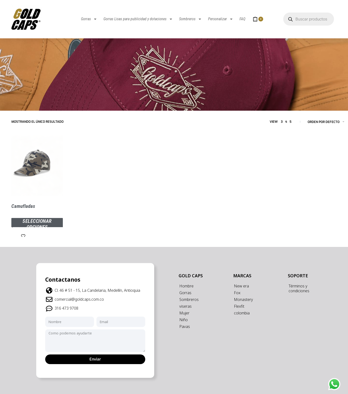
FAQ (242, 19)
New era (241, 286)
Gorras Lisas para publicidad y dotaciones (138, 19)
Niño (183, 319)
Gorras (89, 19)
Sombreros (190, 19)
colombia (242, 313)
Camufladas (23, 206)
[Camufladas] (37, 165)
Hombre (186, 286)
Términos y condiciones (299, 288)
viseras (185, 306)
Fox (237, 292)
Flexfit (239, 306)
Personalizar (220, 19)
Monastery (243, 299)
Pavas (184, 326)
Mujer (184, 313)
